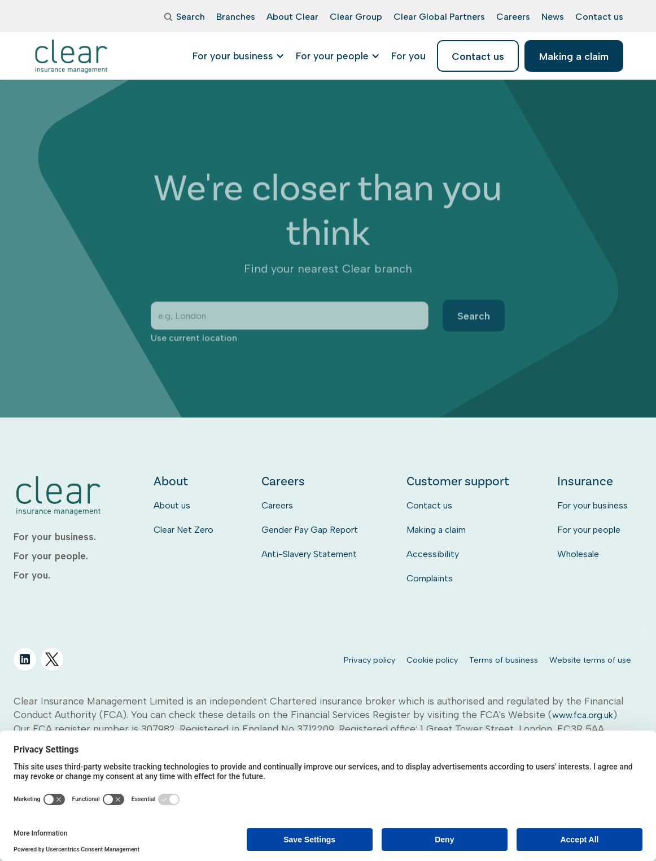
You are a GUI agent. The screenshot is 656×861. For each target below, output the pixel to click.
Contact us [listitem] (478, 56)
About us (172, 505)
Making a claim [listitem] (574, 56)
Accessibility (432, 554)
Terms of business (503, 660)
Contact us (429, 505)
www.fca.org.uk (582, 715)
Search (474, 326)
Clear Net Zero (183, 529)
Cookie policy (432, 660)
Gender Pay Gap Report (309, 529)
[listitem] (408, 56)
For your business (592, 505)
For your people (588, 529)
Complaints (429, 578)
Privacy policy (369, 660)
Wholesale (578, 554)
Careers (277, 505)
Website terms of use (590, 660)
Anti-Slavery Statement (309, 554)
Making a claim (436, 529)
